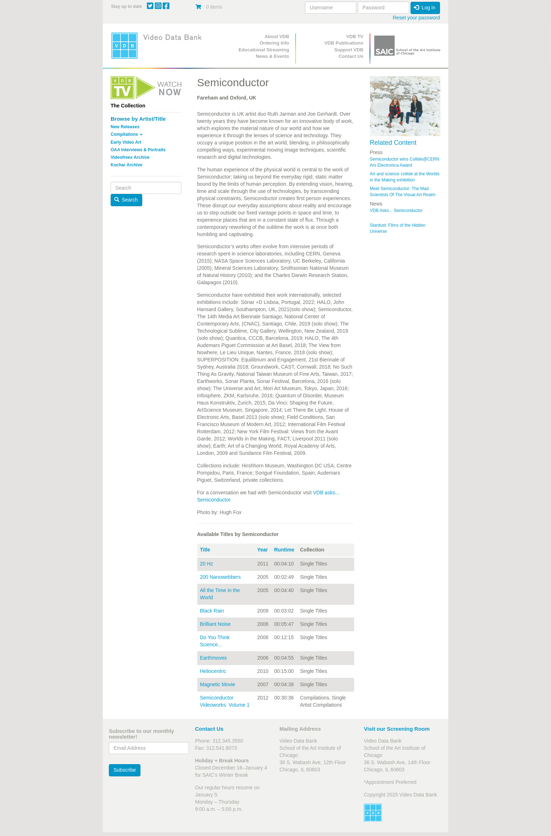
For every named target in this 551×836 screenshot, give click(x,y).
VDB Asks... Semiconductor (396, 210)
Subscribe (125, 770)
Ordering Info (274, 43)
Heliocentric (213, 671)
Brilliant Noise (215, 624)
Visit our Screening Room (397, 729)
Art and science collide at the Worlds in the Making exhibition (405, 177)
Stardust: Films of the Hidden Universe (398, 228)
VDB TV (355, 36)
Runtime (284, 550)
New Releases (125, 126)
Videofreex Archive (130, 157)
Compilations (127, 134)
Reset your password (416, 17)
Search (126, 200)
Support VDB (349, 49)
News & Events (272, 56)
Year (262, 550)
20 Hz (206, 564)
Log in (424, 7)
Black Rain (212, 611)
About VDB (276, 36)
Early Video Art (126, 142)
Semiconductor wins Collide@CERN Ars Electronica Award (405, 162)
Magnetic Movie (217, 684)
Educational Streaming (264, 49)
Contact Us (351, 56)
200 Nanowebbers (220, 577)
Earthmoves (213, 658)
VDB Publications (343, 43)
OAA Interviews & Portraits (138, 149)
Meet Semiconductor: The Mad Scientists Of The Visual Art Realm (403, 191)
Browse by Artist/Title (138, 119)
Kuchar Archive (126, 164)
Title (205, 550)
